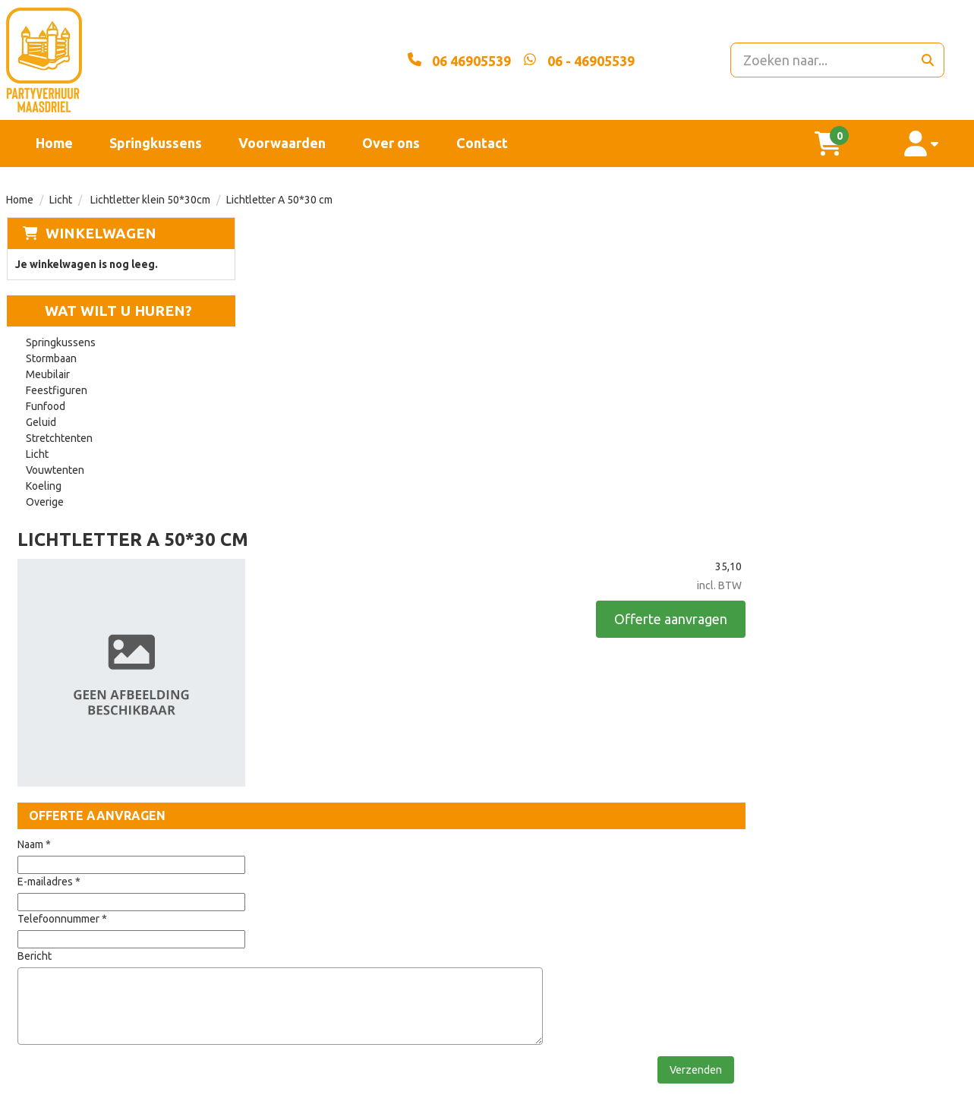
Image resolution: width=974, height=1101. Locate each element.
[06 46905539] (425, 60)
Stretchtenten (59, 439)
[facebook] (927, 1088)
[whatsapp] (544, 60)
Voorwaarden (282, 142)
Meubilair (48, 375)
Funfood (45, 407)
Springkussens (155, 142)
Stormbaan (51, 359)
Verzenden (907, 762)
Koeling (43, 487)
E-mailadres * (289, 574)
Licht (60, 200)
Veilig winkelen (462, 898)
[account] (929, 143)
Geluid (41, 423)
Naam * (275, 537)
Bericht (275, 648)
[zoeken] (927, 60)
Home (54, 142)
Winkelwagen (100, 233)
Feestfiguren (56, 391)
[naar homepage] (159, 60)
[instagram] (954, 1088)
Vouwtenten (55, 471)
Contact (482, 142)
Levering (443, 872)
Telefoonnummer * (303, 611)
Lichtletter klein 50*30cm (149, 200)
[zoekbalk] (815, 60)
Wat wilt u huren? (107, 311)
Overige (45, 503)
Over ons (391, 142)
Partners (284, 898)
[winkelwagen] (851, 143)
